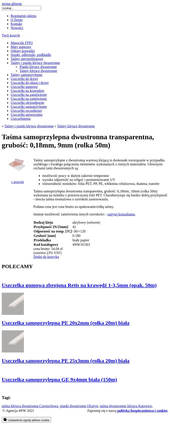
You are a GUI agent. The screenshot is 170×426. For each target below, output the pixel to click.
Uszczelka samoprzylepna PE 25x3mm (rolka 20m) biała (65, 361)
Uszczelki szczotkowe (26, 110)
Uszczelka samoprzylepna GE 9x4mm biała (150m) (59, 379)
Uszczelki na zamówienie (29, 95)
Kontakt (16, 24)
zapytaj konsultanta (121, 214)
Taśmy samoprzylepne (26, 75)
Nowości (17, 28)
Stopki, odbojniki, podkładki (31, 55)
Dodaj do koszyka (46, 257)
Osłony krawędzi (23, 51)
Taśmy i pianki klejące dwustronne (35, 63)
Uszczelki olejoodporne (27, 103)
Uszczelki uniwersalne (26, 114)
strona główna (12, 4)
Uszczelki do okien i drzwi (30, 83)
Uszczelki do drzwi (24, 79)
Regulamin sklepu (23, 16)
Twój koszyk (11, 35)
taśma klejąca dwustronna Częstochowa (30, 406)
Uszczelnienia (21, 118)
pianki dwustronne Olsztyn (79, 406)
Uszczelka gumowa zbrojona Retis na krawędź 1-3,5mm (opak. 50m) (79, 285)
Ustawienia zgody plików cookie (26, 420)
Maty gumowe (21, 47)
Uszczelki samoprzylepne (29, 106)
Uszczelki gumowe (24, 87)
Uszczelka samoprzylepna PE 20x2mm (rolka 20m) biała (65, 323)
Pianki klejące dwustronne (38, 67)
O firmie (17, 20)
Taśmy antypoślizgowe (27, 59)
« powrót (17, 182)
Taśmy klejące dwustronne (38, 71)
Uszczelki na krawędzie (27, 91)
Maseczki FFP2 (22, 43)
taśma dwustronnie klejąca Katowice (126, 406)
